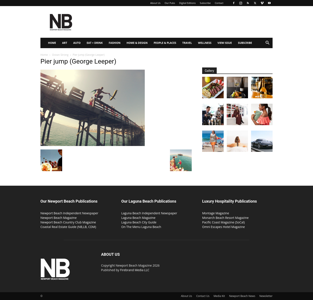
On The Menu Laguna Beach (141, 227)
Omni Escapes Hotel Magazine (223, 227)
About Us (155, 3)
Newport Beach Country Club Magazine (68, 222)
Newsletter (266, 296)
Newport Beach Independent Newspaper (69, 213)
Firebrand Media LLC (134, 270)
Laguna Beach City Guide (138, 222)
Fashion (114, 43)
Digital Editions (187, 3)
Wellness (204, 43)
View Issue (225, 43)
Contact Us (203, 296)
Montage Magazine (215, 213)
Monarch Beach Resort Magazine (225, 218)
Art (64, 43)
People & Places (165, 43)
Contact (219, 3)
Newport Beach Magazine (58, 218)
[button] (267, 43)
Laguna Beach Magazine (138, 218)
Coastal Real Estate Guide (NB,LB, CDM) (68, 227)
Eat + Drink (95, 43)
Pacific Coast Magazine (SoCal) (223, 222)
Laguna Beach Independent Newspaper (149, 213)
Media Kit (219, 296)
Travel (187, 43)
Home (52, 43)
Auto (77, 43)
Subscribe (205, 3)
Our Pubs (170, 3)
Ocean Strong (60, 55)
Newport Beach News (242, 296)
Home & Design (137, 43)
